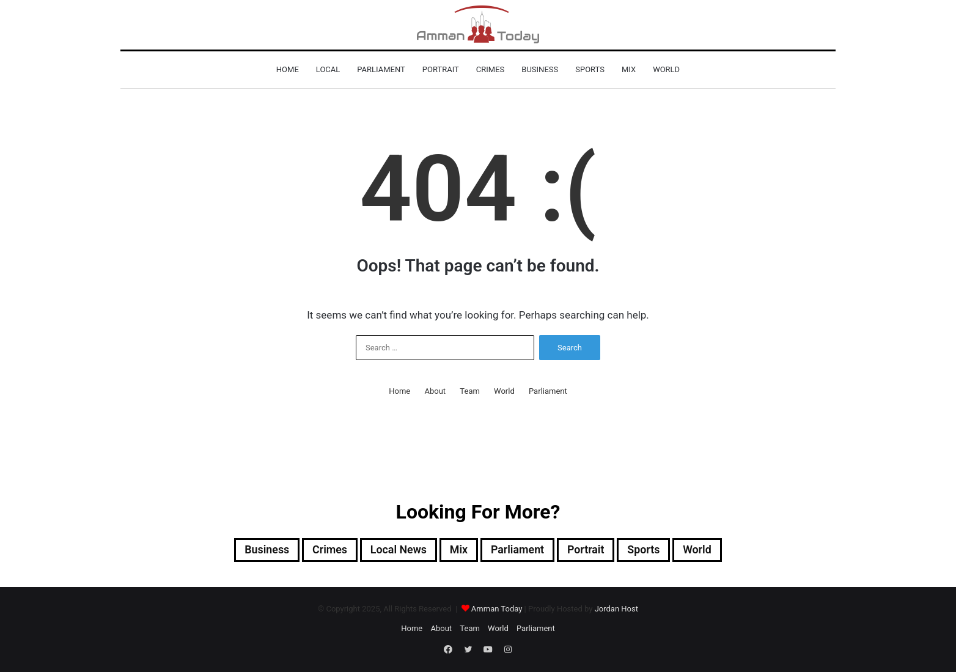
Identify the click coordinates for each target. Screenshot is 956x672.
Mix (629, 69)
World (666, 69)
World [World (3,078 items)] (719, 551)
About (435, 391)
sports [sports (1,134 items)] (660, 551)
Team (470, 391)
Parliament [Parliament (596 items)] (521, 551)
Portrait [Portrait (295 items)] (596, 551)
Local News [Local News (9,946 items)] (390, 551)
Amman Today (497, 610)
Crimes (490, 69)
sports (590, 69)
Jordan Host (616, 610)
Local (328, 69)
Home (287, 69)
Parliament (381, 69)
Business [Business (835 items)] (246, 551)
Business (539, 69)
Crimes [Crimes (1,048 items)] (315, 551)
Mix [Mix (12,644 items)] (457, 551)
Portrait (440, 69)
